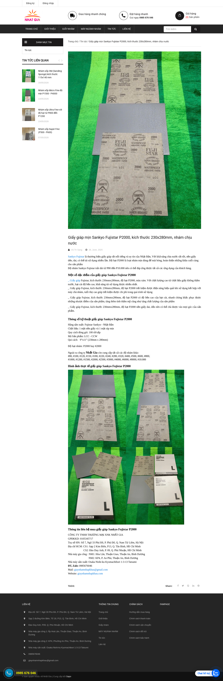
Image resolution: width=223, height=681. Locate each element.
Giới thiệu (50, 29)
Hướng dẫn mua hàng (139, 612)
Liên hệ (127, 29)
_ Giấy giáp (74, 280)
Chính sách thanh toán (139, 618)
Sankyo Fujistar (76, 256)
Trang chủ (31, 29)
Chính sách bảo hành (139, 638)
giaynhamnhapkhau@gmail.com (91, 569)
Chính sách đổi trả (137, 631)
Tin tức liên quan (35, 60)
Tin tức (112, 29)
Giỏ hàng (191, 13)
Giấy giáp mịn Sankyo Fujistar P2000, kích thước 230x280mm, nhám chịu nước (130, 240)
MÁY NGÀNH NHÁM (91, 29)
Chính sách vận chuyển (140, 625)
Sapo (68, 676)
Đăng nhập (48, 3)
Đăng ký (30, 3)
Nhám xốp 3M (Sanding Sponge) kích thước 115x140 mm (50, 74)
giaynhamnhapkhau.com (90, 573)
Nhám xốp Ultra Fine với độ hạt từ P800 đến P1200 (50, 112)
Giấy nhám (68, 29)
